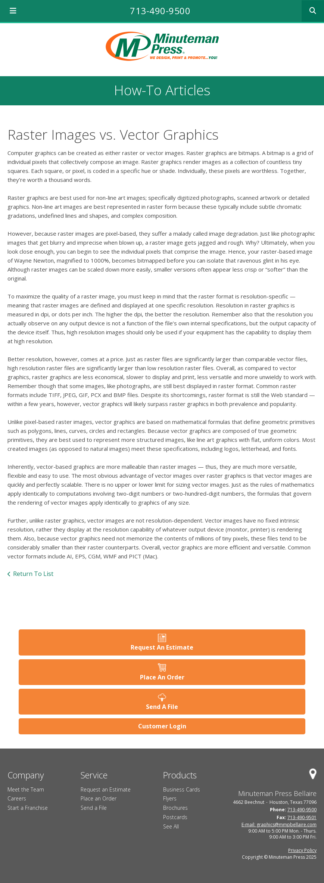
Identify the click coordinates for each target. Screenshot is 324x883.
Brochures (175, 807)
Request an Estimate (106, 789)
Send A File (162, 707)
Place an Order (98, 798)
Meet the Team (25, 789)
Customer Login (162, 726)
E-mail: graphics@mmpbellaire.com (279, 824)
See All (171, 826)
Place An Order (162, 677)
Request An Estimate (162, 647)
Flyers (170, 798)
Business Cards (181, 789)
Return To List (33, 574)
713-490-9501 (302, 817)
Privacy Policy (302, 850)
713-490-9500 (160, 10)
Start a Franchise (27, 807)
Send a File (94, 807)
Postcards (175, 817)
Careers (16, 798)
